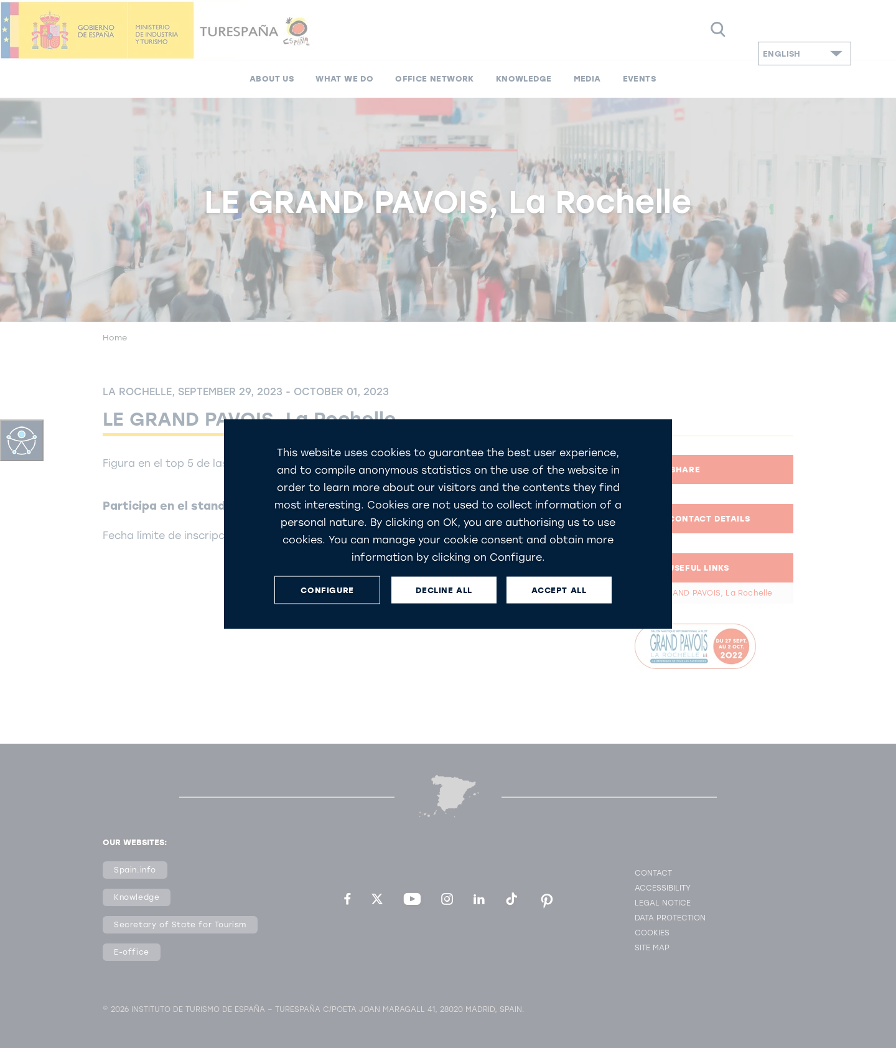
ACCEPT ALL (558, 589)
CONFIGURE (327, 589)
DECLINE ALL (444, 589)
